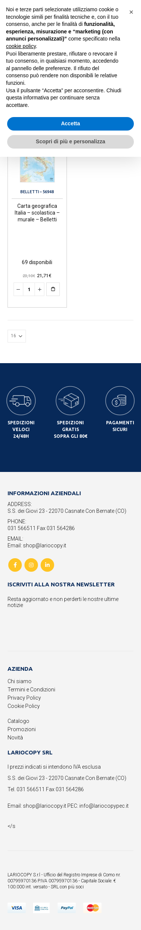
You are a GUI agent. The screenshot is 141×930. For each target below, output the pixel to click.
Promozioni (22, 729)
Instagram (31, 565)
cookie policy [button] (21, 46)
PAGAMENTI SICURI (120, 426)
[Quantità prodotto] (29, 289)
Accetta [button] (70, 123)
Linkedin (47, 565)
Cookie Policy (24, 706)
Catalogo (18, 721)
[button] (131, 12)
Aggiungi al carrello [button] (59, 289)
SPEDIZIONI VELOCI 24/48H (21, 429)
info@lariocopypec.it (104, 806)
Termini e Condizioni (31, 690)
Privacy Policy (24, 698)
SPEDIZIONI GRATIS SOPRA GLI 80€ (70, 429)
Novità (15, 738)
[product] (37, 159)
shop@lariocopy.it (44, 806)
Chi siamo (20, 681)
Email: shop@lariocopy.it (37, 545)
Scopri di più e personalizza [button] (70, 141)
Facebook (15, 565)
